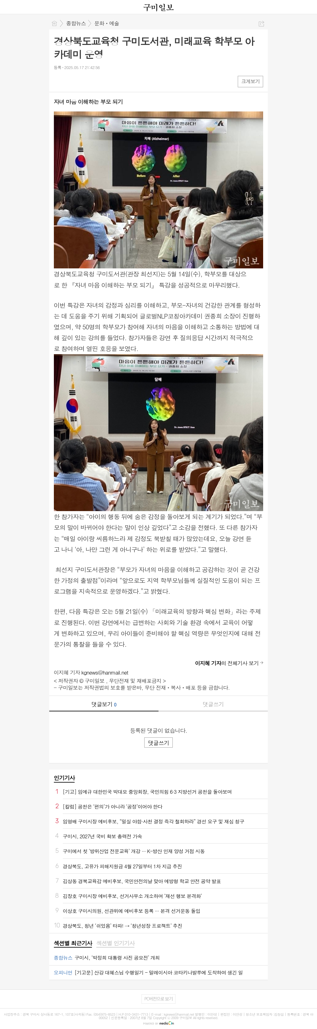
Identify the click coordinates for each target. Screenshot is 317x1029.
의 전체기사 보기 (227, 663)
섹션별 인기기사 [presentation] (115, 943)
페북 (59, 81)
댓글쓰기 (213, 704)
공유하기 (261, 23)
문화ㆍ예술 (106, 23)
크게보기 (250, 81)
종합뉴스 (76, 23)
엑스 (71, 81)
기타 (96, 81)
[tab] (73, 944)
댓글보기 (103, 704)
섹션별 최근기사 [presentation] (73, 943)
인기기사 (64, 778)
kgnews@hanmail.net (104, 672)
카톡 (84, 81)
